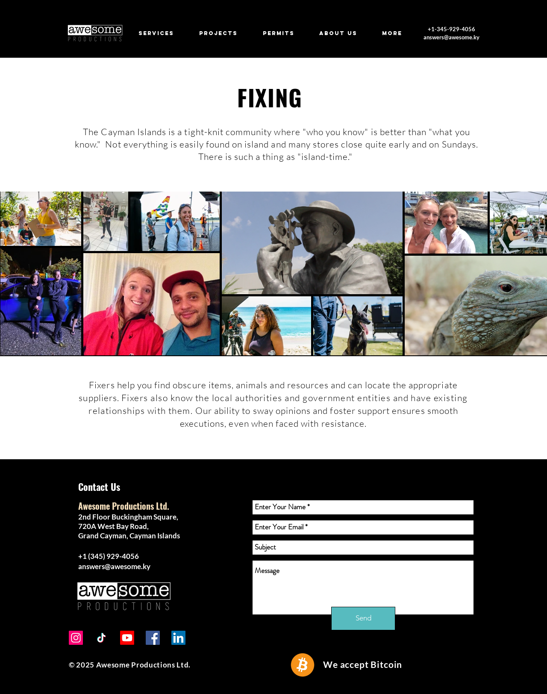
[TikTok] (101, 638)
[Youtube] (127, 638)
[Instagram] (76, 638)
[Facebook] (153, 638)
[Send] (363, 618)
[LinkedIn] (178, 638)
